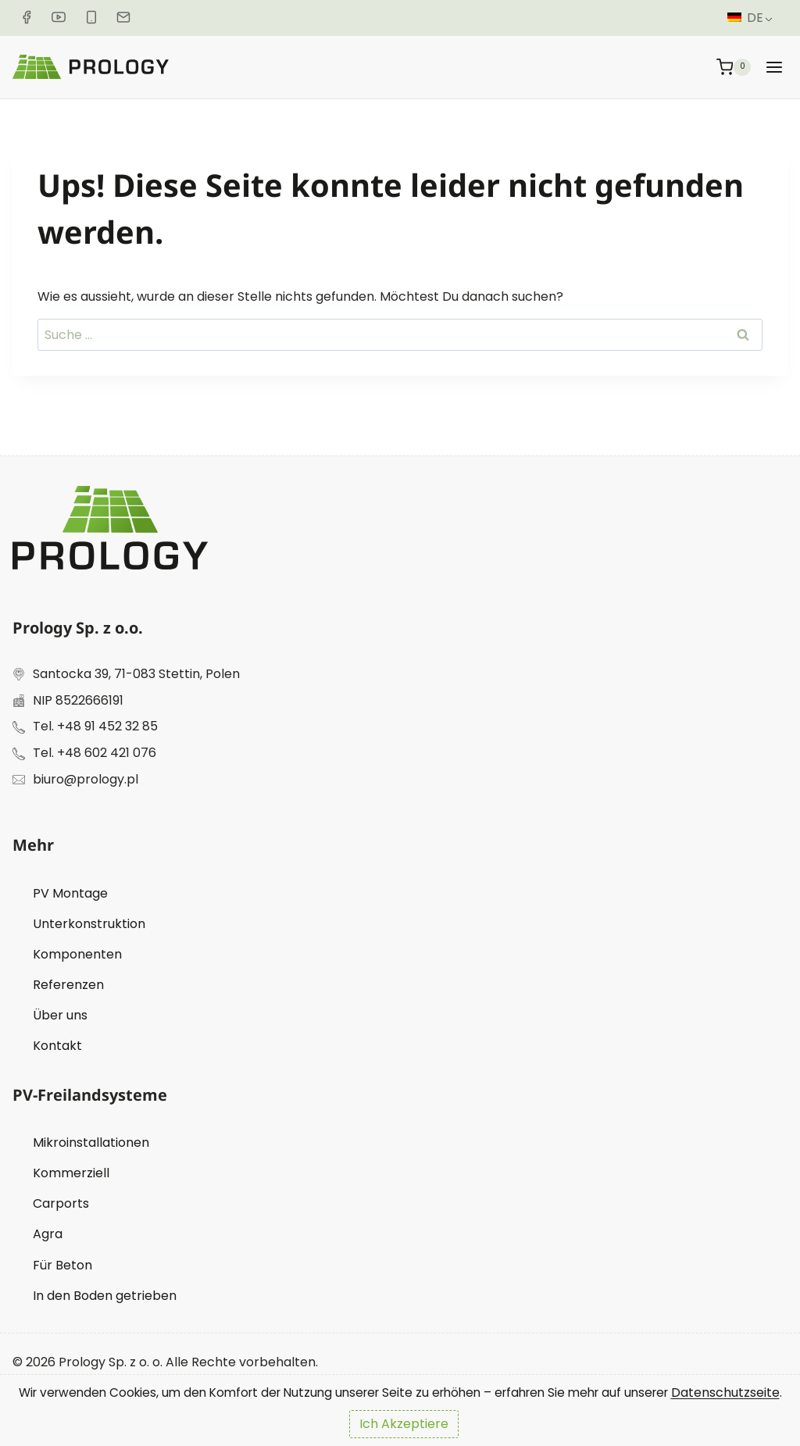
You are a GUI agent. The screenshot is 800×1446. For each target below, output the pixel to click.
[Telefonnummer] (93, 17)
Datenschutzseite (66, 1392)
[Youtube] (59, 17)
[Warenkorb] (734, 67)
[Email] (126, 17)
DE (745, 18)
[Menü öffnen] (774, 66)
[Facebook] (26, 17)
